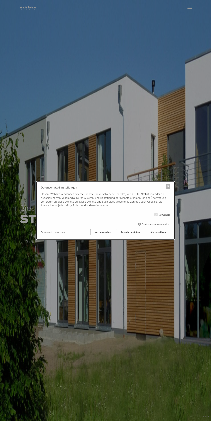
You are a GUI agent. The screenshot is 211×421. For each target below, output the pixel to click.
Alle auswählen (158, 232)
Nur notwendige (103, 232)
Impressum (60, 232)
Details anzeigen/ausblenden (155, 224)
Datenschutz (47, 232)
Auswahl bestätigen (130, 232)
